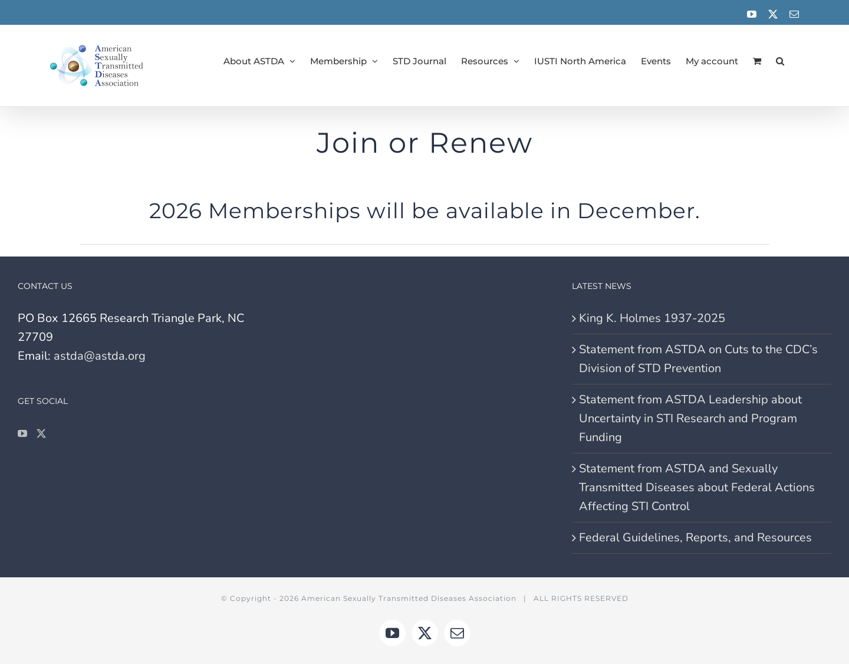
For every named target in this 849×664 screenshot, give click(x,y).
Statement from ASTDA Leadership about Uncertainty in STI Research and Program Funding (690, 418)
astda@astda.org (100, 356)
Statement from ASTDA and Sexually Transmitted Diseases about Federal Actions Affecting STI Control (697, 487)
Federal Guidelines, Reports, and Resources (695, 537)
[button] (780, 60)
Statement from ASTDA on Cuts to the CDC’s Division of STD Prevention (698, 358)
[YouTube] (22, 433)
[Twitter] (41, 433)
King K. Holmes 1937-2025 (652, 318)
